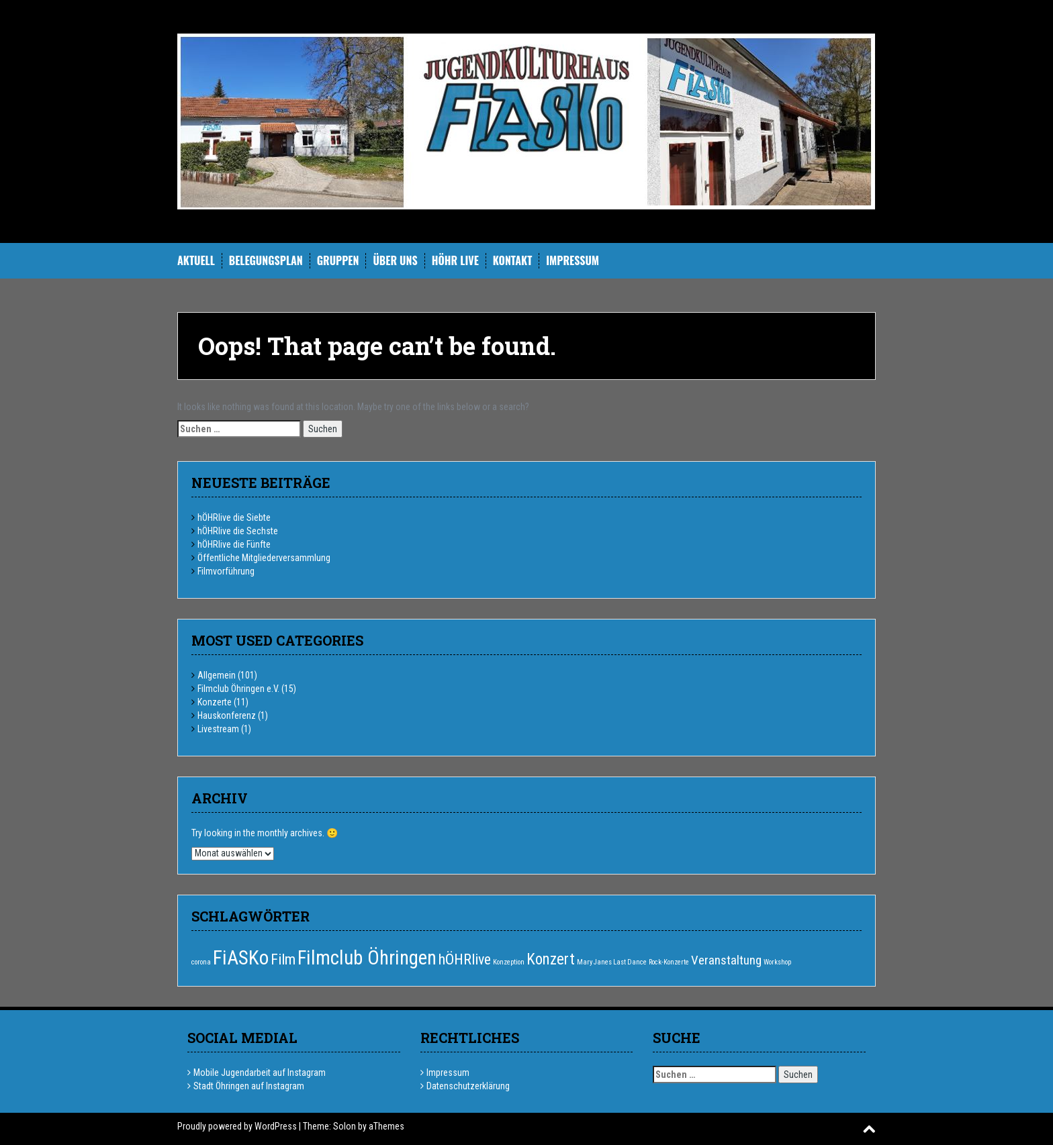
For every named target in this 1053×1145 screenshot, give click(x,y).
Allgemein (216, 675)
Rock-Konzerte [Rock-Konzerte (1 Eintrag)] (669, 962)
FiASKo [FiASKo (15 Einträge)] (241, 957)
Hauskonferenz (226, 715)
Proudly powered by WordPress (237, 1126)
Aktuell (196, 260)
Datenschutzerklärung (468, 1086)
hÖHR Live (455, 260)
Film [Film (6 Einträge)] (283, 959)
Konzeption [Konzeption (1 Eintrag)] (508, 962)
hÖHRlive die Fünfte (234, 544)
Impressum (572, 260)
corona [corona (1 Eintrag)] (201, 962)
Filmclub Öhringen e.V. (238, 688)
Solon (344, 1126)
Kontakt (512, 260)
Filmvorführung (226, 571)
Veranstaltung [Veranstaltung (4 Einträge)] (726, 960)
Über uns (395, 260)
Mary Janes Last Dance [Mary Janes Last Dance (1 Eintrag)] (612, 962)
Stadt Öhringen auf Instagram (248, 1086)
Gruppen (338, 260)
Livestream (218, 729)
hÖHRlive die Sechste (237, 531)
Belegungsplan (266, 260)
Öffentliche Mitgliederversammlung (263, 557)
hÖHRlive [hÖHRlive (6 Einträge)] (465, 959)
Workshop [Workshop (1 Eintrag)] (777, 962)
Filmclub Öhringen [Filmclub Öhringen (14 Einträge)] (367, 957)
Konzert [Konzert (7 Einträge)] (550, 959)
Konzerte (214, 702)
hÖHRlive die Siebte (234, 517)
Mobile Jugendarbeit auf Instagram (259, 1072)
